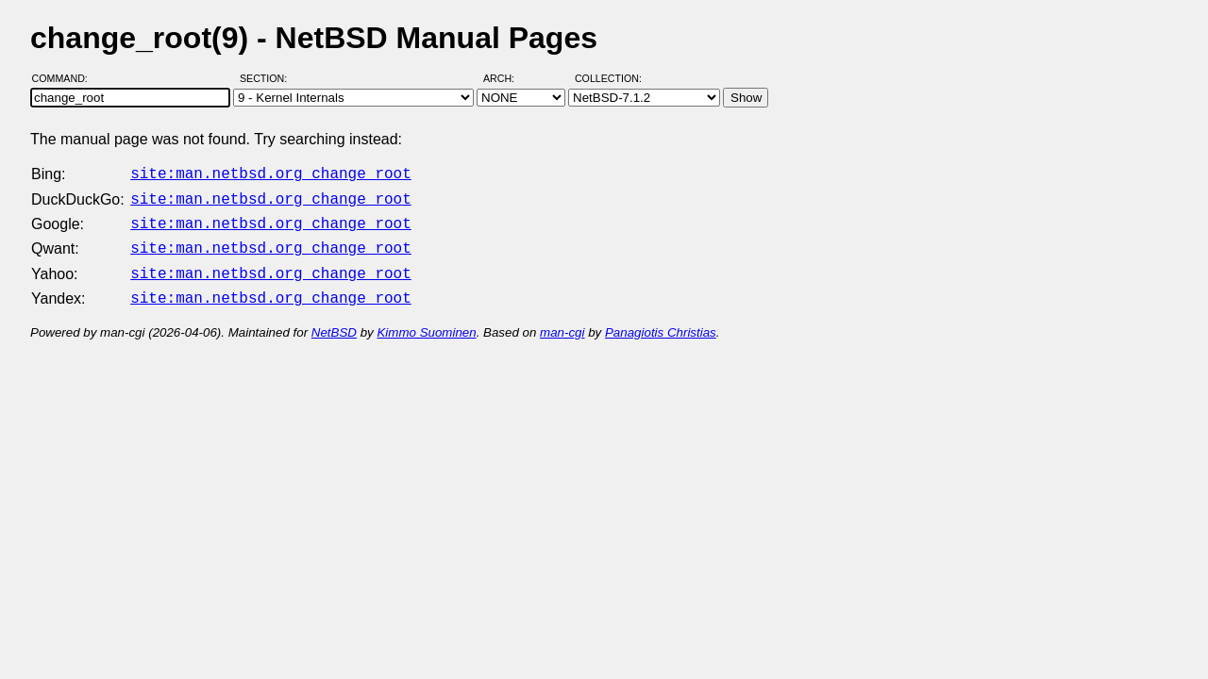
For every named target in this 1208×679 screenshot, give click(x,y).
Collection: (608, 78)
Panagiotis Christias (660, 321)
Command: (65, 78)
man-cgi (562, 321)
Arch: (507, 78)
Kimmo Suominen (426, 321)
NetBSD (334, 321)
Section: (267, 78)
